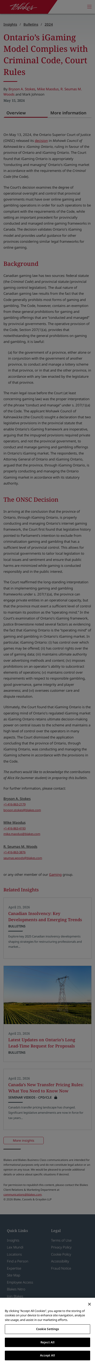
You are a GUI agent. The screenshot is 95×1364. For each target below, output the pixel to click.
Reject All (47, 1342)
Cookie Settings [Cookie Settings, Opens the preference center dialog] (47, 1329)
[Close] (89, 1304)
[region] (47, 1331)
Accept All (47, 1355)
